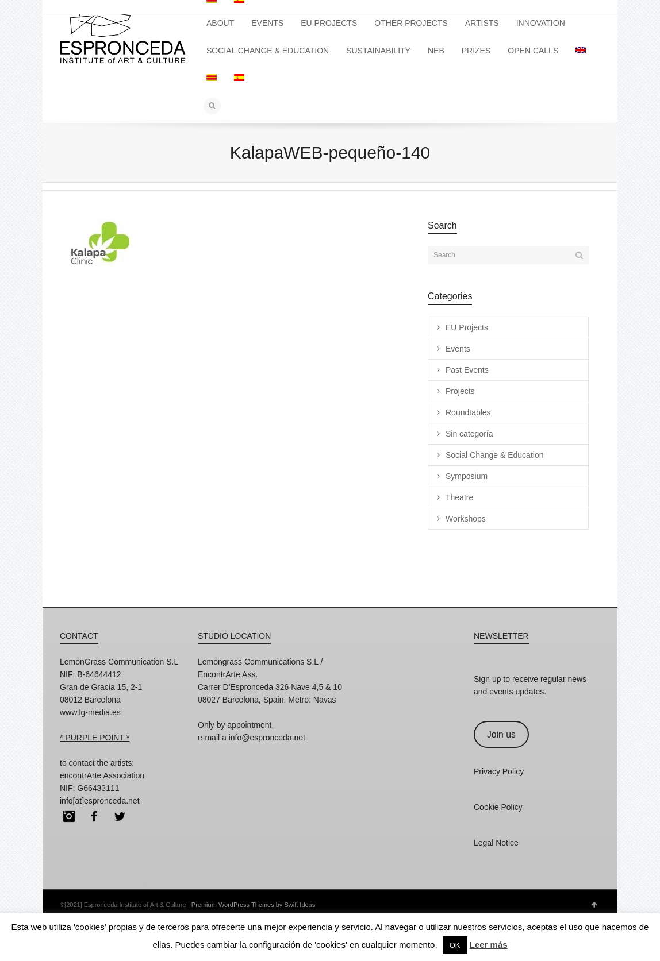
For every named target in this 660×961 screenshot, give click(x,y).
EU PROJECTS (329, 23)
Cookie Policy (498, 807)
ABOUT (220, 23)
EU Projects (467, 327)
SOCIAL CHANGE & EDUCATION (267, 50)
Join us (501, 734)
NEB (436, 50)
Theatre (459, 497)
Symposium (467, 476)
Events (458, 348)
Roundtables (468, 412)
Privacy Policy (499, 771)
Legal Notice (496, 842)
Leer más (489, 945)
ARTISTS (482, 23)
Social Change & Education (494, 455)
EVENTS (267, 23)
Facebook (94, 816)
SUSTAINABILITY (378, 50)
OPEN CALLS (533, 50)
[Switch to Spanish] (239, 78)
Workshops (466, 518)
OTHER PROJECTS (411, 23)
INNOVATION (540, 23)
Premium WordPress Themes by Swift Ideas (253, 904)
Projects (460, 391)
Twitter (119, 816)
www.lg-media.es (90, 712)
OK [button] (455, 945)
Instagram (69, 816)
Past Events (467, 370)
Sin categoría (469, 433)
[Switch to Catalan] (211, 78)
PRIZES (476, 50)
